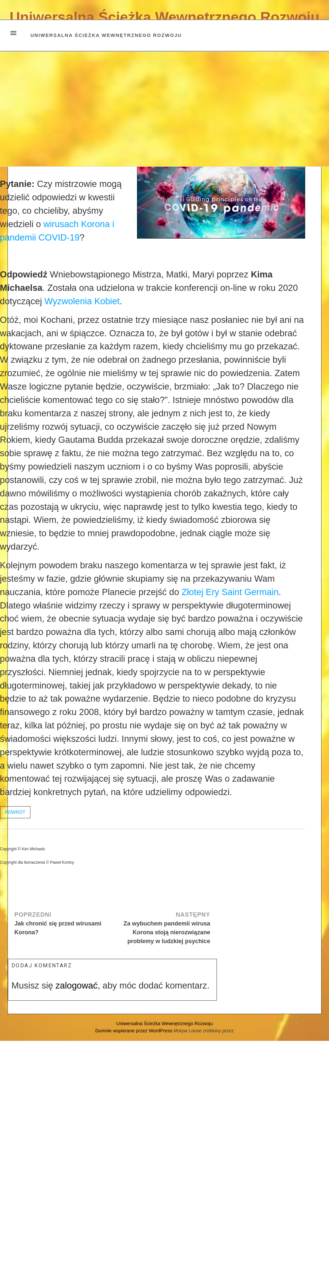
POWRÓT (15, 812)
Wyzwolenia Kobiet (82, 301)
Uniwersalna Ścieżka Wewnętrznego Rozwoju (164, 17)
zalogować (77, 985)
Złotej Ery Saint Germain (230, 592)
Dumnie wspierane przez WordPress (134, 1030)
